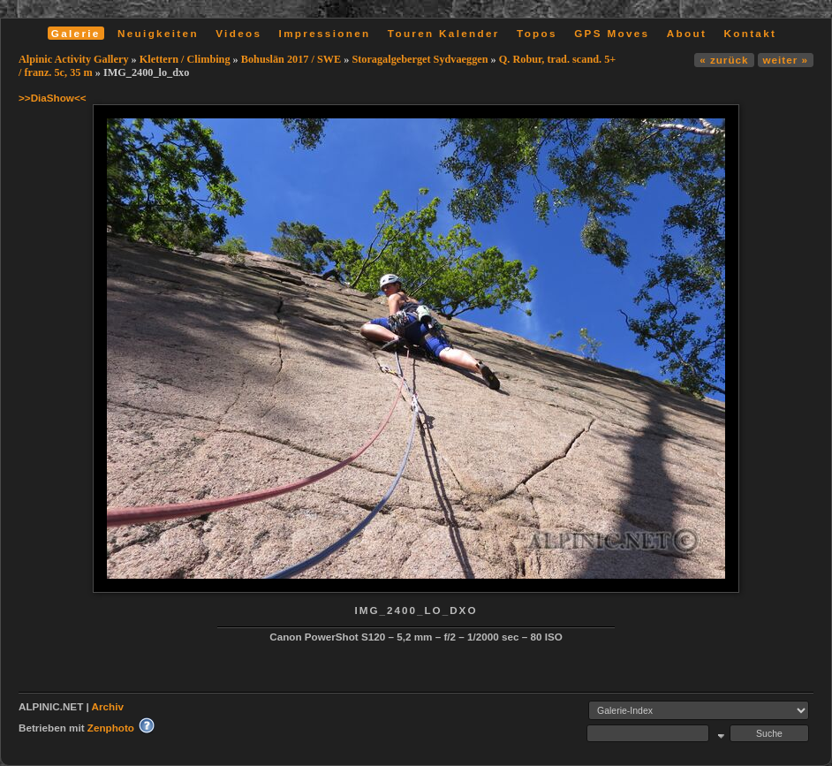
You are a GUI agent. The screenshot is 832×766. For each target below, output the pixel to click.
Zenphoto (110, 727)
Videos (238, 33)
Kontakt (749, 33)
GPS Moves (611, 33)
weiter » (785, 59)
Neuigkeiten (158, 33)
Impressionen (325, 33)
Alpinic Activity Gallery (74, 59)
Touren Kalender (444, 33)
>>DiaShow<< (53, 97)
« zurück (724, 59)
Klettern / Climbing (185, 59)
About (687, 33)
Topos (537, 33)
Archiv (108, 706)
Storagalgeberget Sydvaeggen (420, 59)
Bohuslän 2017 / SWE (291, 59)
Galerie (76, 33)
